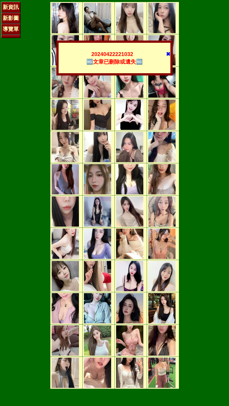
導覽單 (11, 29)
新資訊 (11, 7)
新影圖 (11, 18)
